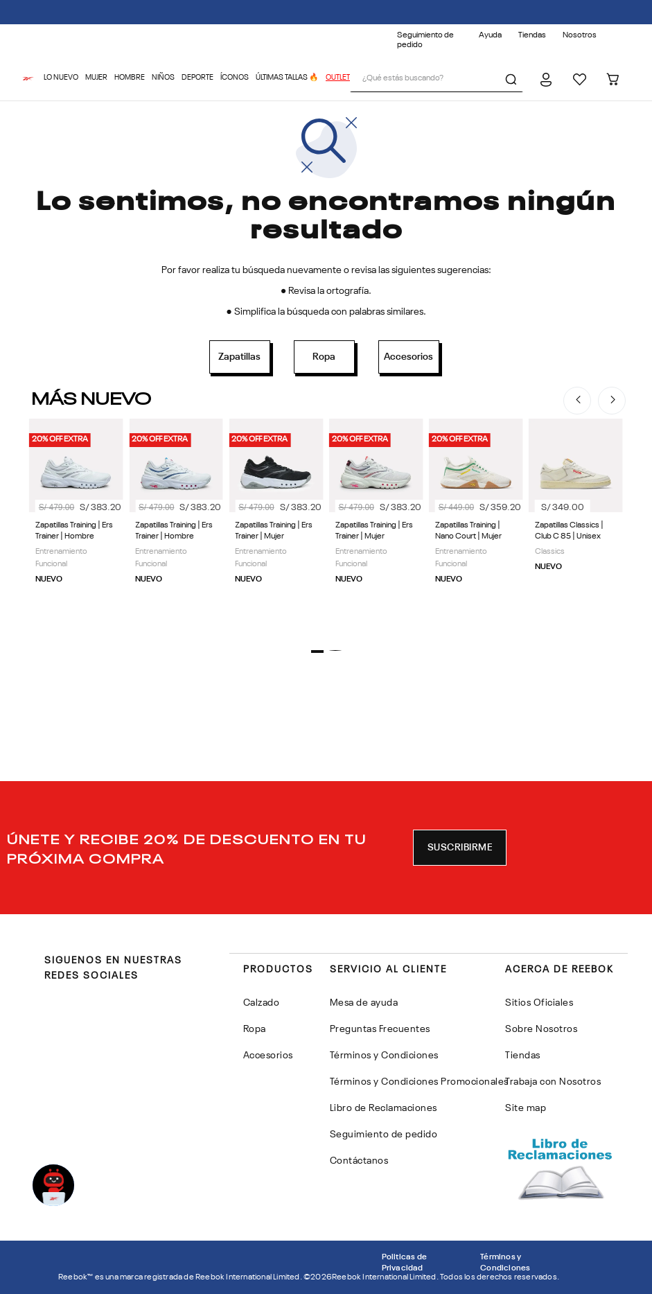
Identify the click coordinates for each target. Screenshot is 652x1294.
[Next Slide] (612, 400)
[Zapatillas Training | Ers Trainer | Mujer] (276, 525)
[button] (317, 651)
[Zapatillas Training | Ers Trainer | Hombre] (76, 525)
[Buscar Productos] (513, 79)
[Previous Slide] (577, 400)
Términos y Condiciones (505, 1263)
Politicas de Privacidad (404, 1263)
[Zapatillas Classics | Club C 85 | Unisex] (576, 525)
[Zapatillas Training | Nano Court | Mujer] (476, 525)
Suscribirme (460, 848)
